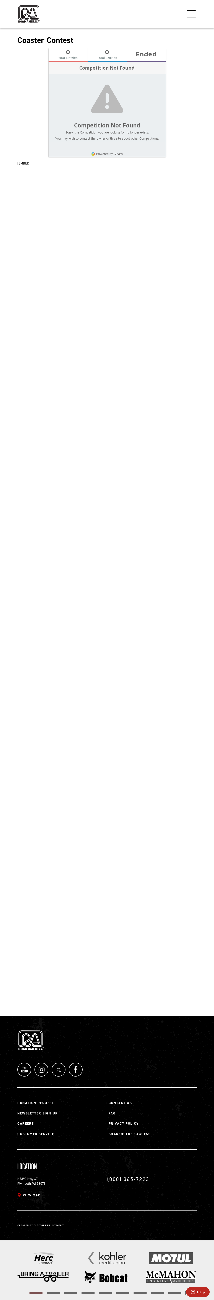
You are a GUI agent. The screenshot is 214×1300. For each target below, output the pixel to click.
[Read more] (43, 1258)
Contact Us (120, 1103)
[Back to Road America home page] (28, 12)
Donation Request (35, 1103)
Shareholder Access (130, 1134)
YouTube (24, 1070)
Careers (25, 1123)
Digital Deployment (48, 1225)
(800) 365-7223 (128, 1179)
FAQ (112, 1113)
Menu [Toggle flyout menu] (191, 14)
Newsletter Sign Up (37, 1113)
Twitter (58, 1070)
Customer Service (35, 1134)
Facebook (76, 1070)
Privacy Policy (124, 1123)
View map (31, 1195)
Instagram (41, 1070)
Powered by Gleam (107, 154)
